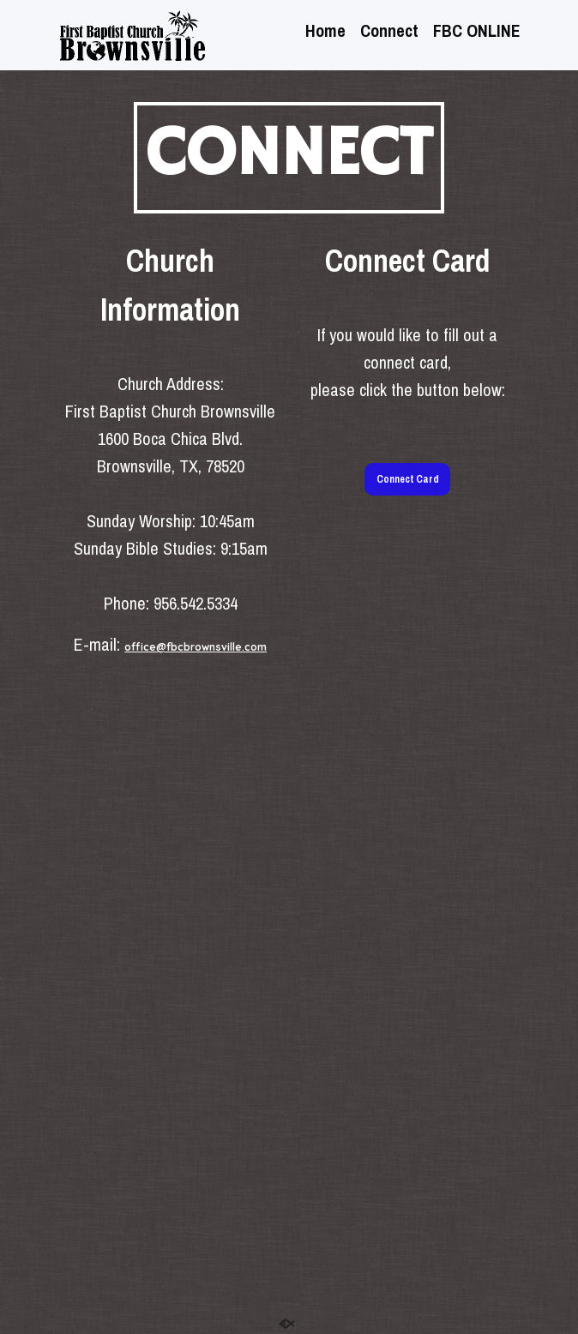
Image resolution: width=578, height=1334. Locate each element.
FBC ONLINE (477, 32)
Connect (389, 32)
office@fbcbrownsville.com (195, 646)
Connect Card (407, 479)
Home (325, 32)
